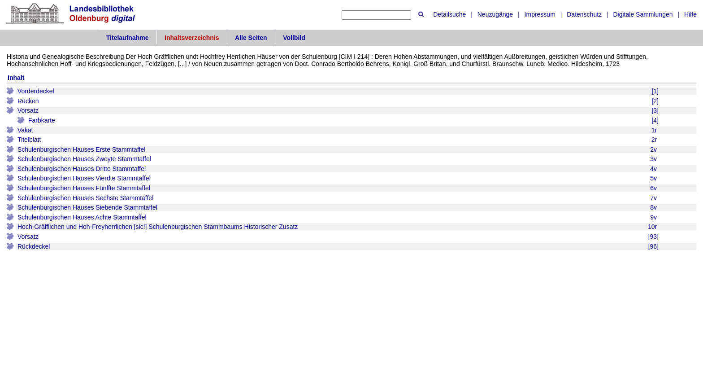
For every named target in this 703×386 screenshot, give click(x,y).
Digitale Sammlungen (643, 14)
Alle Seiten (251, 37)
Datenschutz (584, 14)
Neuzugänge (495, 14)
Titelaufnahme (127, 37)
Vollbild (294, 37)
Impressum (540, 14)
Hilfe (690, 14)
